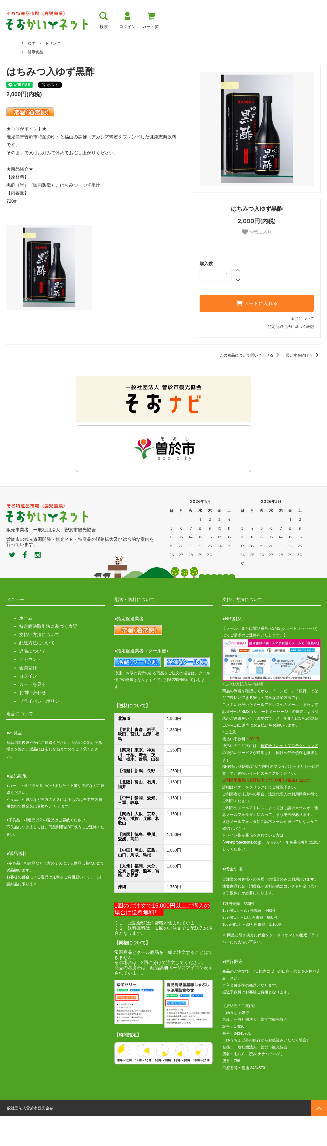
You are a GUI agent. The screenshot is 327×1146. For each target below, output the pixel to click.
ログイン (28, 705)
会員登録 (28, 697)
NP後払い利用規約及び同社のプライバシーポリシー (267, 796)
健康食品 (35, 81)
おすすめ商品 (198, 36)
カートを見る (32, 714)
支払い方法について (39, 664)
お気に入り (257, 262)
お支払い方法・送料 (102, 36)
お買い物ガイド (154, 36)
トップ (14, 36)
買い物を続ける (303, 385)
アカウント (30, 689)
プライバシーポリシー (41, 730)
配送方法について (37, 672)
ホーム (12, 56)
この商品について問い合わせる (250, 385)
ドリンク (52, 73)
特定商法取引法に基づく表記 (48, 656)
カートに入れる (257, 333)
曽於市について (51, 36)
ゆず (31, 64)
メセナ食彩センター (45, 56)
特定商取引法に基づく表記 (291, 356)
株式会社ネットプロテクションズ (289, 775)
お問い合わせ (32, 722)
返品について (302, 348)
